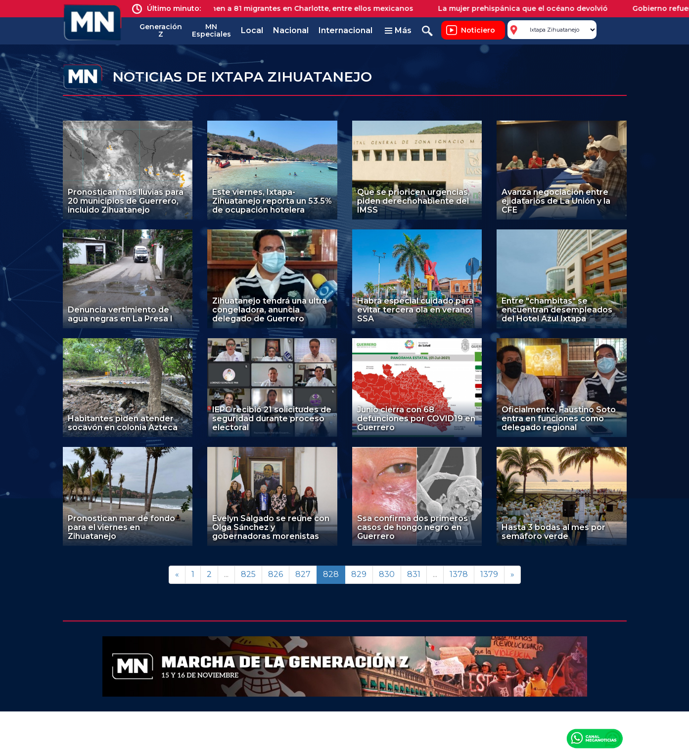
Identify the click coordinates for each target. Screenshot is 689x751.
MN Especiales (211, 30)
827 (303, 574)
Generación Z (160, 30)
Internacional (345, 30)
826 (275, 574)
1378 (459, 574)
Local (252, 30)
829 (359, 574)
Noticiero (478, 30)
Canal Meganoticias (594, 738)
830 (387, 574)
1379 (489, 574)
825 (248, 574)
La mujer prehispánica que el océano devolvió (530, 8)
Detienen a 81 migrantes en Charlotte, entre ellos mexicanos (310, 8)
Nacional (291, 30)
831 (413, 574)
